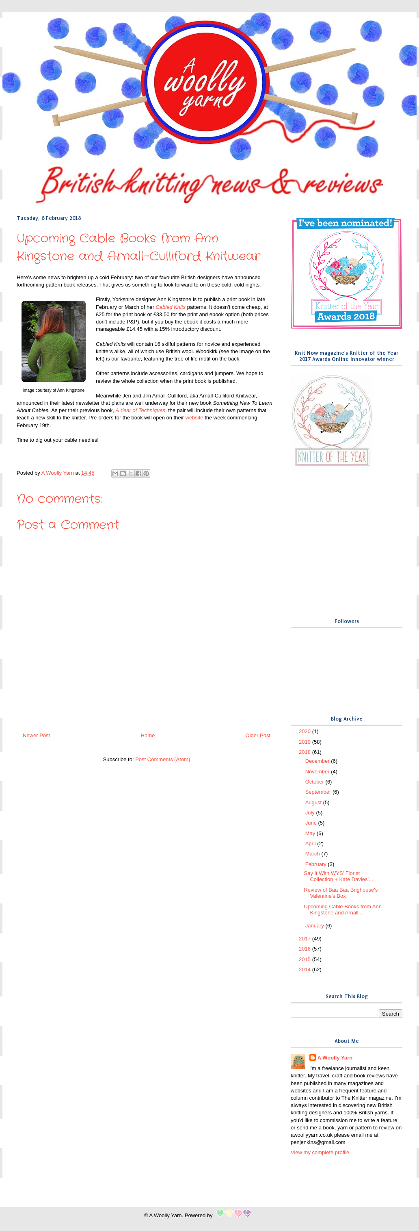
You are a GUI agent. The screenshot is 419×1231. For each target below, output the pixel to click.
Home (148, 735)
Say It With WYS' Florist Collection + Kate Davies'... (338, 876)
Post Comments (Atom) (162, 759)
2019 (305, 742)
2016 (305, 949)
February (316, 864)
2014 (305, 969)
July (310, 813)
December (318, 761)
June (311, 823)
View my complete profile (320, 1152)
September (319, 792)
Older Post (258, 735)
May (311, 833)
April (311, 843)
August (314, 802)
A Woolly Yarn (334, 1058)
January (315, 926)
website (194, 418)
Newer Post (36, 735)
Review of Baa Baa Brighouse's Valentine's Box (341, 893)
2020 (305, 731)
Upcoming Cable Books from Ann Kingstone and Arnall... (342, 909)
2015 (305, 959)
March (313, 854)
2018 (305, 752)
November (318, 772)
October (315, 782)
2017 (305, 939)
